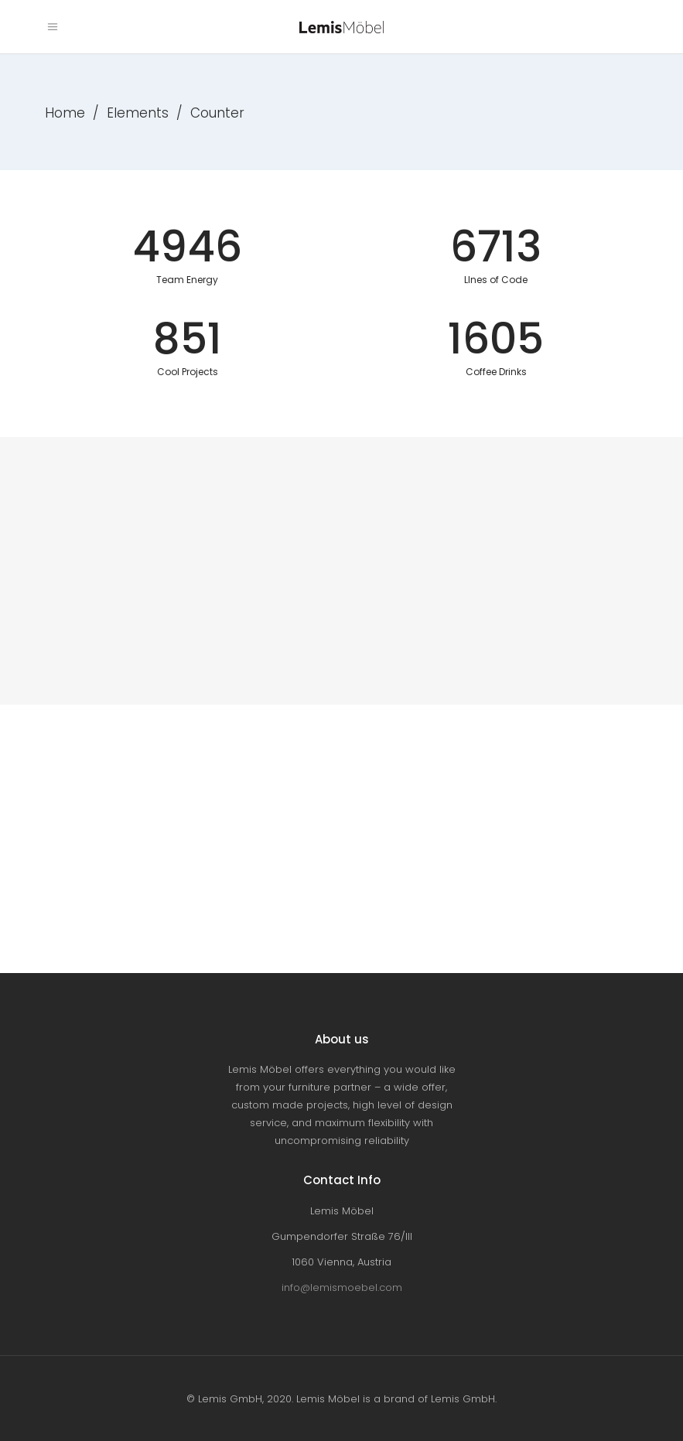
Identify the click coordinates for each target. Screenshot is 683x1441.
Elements (138, 113)
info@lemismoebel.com (342, 1287)
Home (65, 113)
